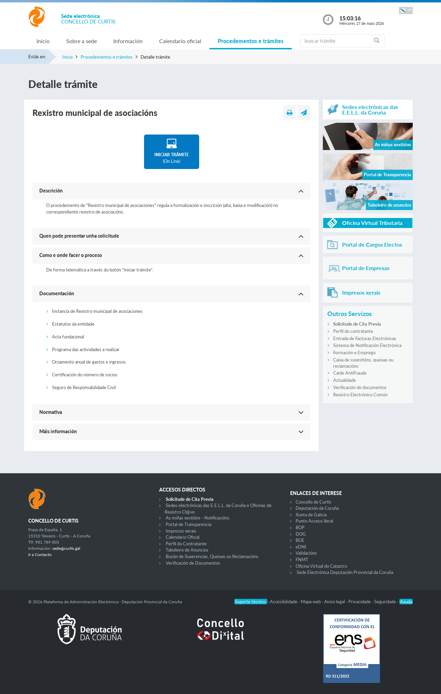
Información (128, 41)
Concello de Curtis (313, 502)
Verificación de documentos (360, 387)
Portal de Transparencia (188, 524)
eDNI (301, 546)
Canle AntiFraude (350, 373)
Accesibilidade (284, 601)
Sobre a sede (81, 41)
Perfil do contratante (353, 331)
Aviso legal (335, 601)
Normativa (50, 412)
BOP (300, 527)
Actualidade (344, 380)
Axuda (406, 601)
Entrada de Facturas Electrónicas (364, 338)
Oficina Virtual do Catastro (321, 566)
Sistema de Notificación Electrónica (367, 345)
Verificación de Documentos (193, 563)
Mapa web (311, 601)
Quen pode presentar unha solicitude (79, 236)
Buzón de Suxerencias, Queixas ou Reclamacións (212, 556)
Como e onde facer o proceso (70, 255)
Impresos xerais (181, 531)
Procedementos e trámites (251, 41)
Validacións (306, 553)
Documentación (56, 293)
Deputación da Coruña (317, 508)
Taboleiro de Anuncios (187, 550)
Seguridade (385, 601)
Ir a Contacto (40, 554)
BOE (300, 540)
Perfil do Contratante (186, 543)
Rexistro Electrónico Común (360, 394)
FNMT (302, 559)
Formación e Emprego (354, 352)
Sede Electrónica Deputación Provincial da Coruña (345, 572)
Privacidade (360, 601)
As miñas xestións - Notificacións (197, 517)
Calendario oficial (180, 41)
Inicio (43, 41)
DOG (301, 534)
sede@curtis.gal (66, 548)
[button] (406, 10)
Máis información (58, 431)
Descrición (51, 191)
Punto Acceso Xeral (314, 521)
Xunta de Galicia (311, 514)
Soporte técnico (251, 601)
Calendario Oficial (182, 537)
